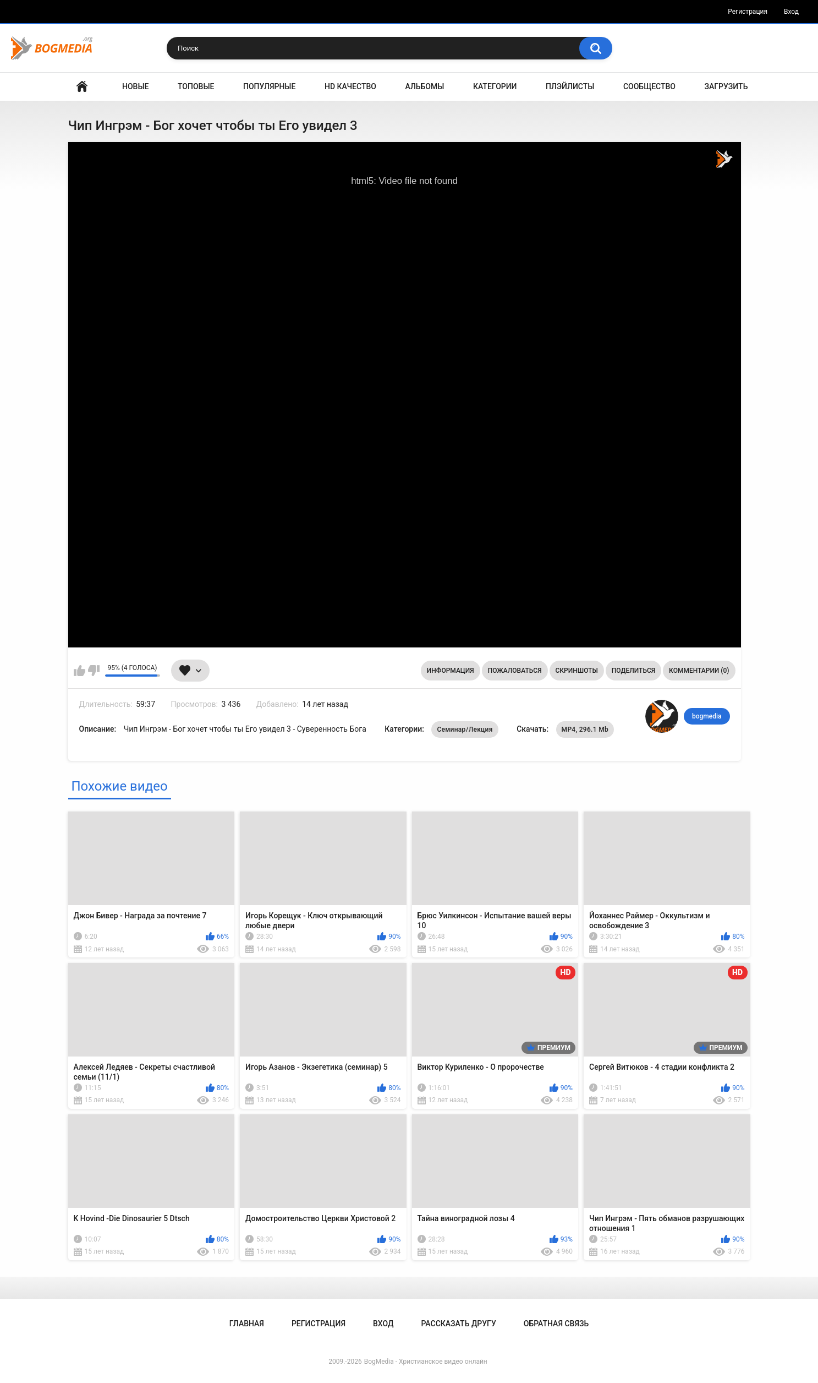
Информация (450, 670)
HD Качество (350, 86)
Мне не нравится (94, 670)
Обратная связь (556, 1323)
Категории (495, 86)
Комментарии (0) (699, 670)
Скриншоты (577, 670)
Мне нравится (79, 670)
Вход (791, 11)
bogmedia (707, 716)
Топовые (196, 86)
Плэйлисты (570, 86)
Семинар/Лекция (464, 729)
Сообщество (649, 86)
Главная (82, 87)
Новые (135, 86)
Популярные (269, 86)
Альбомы (424, 86)
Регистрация (747, 11)
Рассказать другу (458, 1323)
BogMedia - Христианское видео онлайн (425, 1361)
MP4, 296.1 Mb (585, 729)
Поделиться (633, 670)
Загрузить (726, 86)
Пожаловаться (515, 670)
